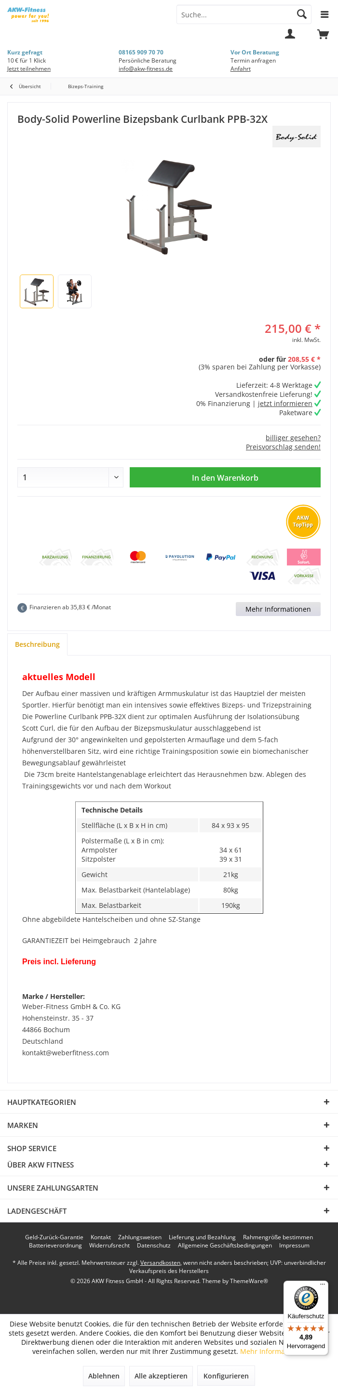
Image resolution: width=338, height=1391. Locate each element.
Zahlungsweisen (140, 1237)
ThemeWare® (249, 1281)
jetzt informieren (285, 403)
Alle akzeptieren (161, 1375)
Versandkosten (160, 1263)
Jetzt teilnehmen (29, 69)
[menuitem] (323, 38)
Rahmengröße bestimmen (278, 1237)
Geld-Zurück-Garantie (54, 1237)
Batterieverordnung (55, 1245)
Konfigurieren (226, 1375)
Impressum (294, 1245)
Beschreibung (37, 644)
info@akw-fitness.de (146, 69)
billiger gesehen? (293, 437)
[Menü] (322, 1286)
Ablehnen (104, 1375)
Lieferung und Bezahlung (202, 1237)
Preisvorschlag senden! (283, 446)
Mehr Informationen (278, 609)
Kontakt (101, 1237)
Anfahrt (240, 69)
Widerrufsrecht (109, 1245)
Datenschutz (154, 1245)
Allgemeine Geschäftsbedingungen (225, 1245)
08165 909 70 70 (141, 52)
